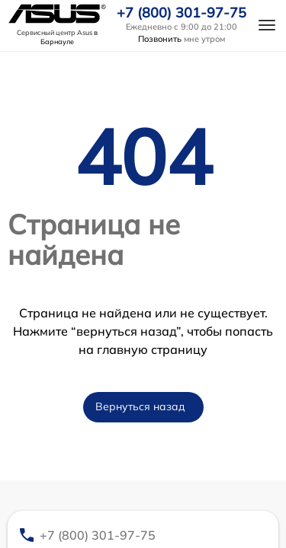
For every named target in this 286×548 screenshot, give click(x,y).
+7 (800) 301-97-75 (181, 13)
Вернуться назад (140, 406)
